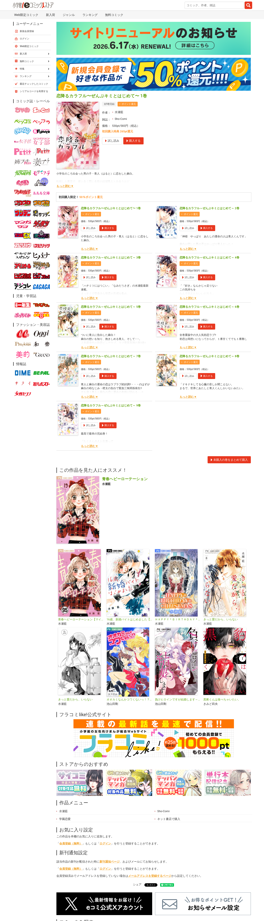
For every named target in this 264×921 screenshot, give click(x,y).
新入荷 (50, 15)
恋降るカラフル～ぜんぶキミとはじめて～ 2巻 (209, 208)
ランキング (90, 15)
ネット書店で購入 (168, 819)
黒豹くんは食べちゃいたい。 (222, 699)
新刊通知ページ (109, 861)
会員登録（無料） (70, 843)
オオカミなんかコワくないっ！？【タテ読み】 (129, 699)
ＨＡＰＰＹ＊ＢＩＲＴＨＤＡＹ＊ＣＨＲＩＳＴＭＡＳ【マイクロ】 (178, 619)
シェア (137, 884)
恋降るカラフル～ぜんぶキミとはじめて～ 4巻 (209, 257)
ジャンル (69, 15)
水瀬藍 (119, 112)
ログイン (105, 843)
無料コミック (114, 15)
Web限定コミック (26, 15)
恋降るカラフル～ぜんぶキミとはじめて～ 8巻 (209, 356)
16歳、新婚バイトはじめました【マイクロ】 (129, 619)
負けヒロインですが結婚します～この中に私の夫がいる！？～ (178, 699)
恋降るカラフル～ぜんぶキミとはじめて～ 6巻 (209, 306)
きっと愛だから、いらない (220, 619)
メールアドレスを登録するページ (149, 875)
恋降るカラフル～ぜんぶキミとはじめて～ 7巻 (111, 356)
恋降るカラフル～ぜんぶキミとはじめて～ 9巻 (111, 405)
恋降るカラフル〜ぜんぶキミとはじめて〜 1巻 (111, 208)
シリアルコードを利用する (34, 91)
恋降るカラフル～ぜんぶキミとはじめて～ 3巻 (111, 257)
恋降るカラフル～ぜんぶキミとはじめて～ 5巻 (111, 306)
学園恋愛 (65, 819)
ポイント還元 (129, 104)
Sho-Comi (121, 119)
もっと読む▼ (65, 186)
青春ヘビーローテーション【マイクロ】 (81, 619)
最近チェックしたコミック (34, 83)
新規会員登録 (27, 31)
